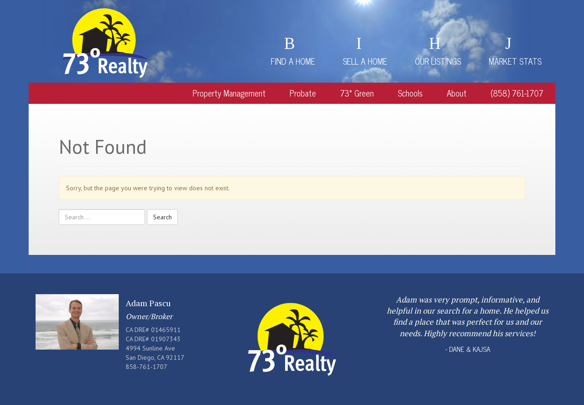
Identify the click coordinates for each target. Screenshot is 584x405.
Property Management (229, 93)
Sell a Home (365, 61)
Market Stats (515, 61)
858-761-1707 (146, 367)
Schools (410, 93)
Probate (303, 93)
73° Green (357, 93)
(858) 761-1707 (517, 93)
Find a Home (293, 61)
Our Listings (438, 61)
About (457, 93)
